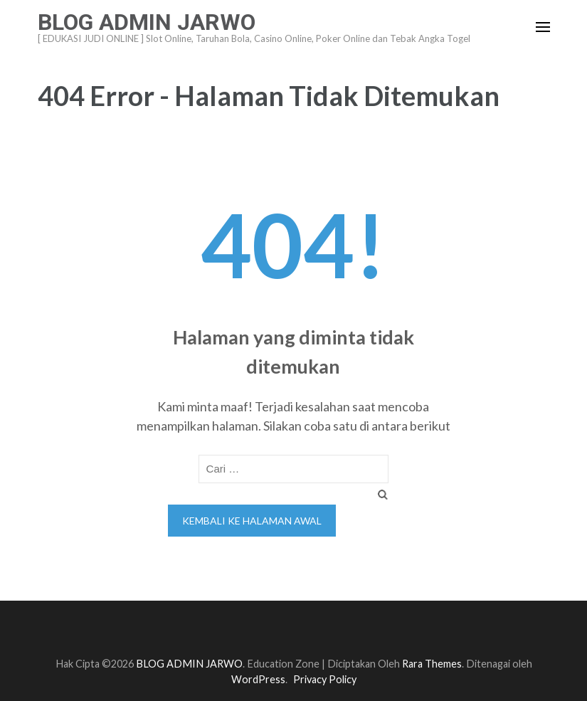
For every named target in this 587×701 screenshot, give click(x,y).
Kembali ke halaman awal (252, 521)
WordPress (258, 679)
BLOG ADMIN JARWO (146, 22)
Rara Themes (432, 664)
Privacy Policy (324, 679)
